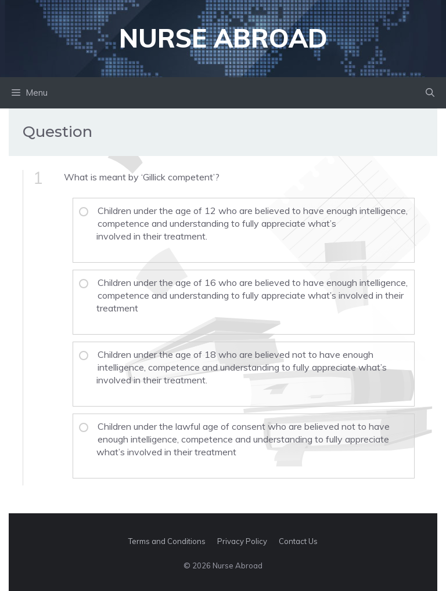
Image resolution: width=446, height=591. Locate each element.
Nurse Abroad (223, 38)
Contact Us (298, 541)
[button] (430, 92)
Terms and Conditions (167, 541)
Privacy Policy (242, 541)
